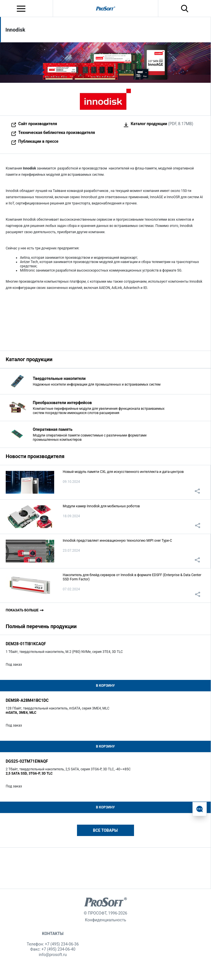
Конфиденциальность (105, 920)
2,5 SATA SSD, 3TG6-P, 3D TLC (29, 773)
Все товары (105, 830)
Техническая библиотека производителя (56, 132)
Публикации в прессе (38, 141)
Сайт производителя (37, 123)
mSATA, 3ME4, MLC (21, 713)
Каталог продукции (149, 123)
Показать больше (22, 610)
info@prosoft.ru (53, 954)
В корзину (105, 686)
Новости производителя (35, 456)
